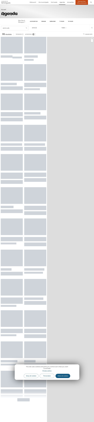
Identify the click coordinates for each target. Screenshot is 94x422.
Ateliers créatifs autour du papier (34, 85)
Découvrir (33, 2)
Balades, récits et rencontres (31, 331)
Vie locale (54, 2)
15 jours (70, 21)
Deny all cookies (31, 376)
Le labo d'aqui (6, 269)
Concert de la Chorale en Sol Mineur (34, 208)
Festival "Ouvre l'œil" (9, 84)
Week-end (53, 21)
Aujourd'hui (34, 21)
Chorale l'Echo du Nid (9, 361)
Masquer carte (87, 34)
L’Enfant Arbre (30, 361)
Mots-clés (6, 28)
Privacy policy (47, 371)
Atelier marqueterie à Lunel (11, 144)
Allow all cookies (63, 376)
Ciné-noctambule (31, 56)
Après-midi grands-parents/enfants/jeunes (33, 239)
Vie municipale (43, 2)
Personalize (47, 376)
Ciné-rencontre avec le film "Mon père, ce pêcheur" (11, 114)
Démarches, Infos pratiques (82, 2)
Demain (43, 21)
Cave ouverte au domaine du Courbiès (34, 175)
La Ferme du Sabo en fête (34, 269)
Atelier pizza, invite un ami (34, 144)
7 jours (61, 21)
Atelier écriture (6, 56)
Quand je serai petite (32, 113)
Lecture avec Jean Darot (33, 298)
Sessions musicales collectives (8, 239)
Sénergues (5, 2)
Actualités (70, 2)
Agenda (62, 2)
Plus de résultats (23, 399)
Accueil (3, 9)
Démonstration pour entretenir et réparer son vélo (10, 300)
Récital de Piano (7, 207)
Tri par (20, 34)
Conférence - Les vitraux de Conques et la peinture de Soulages (11, 175)
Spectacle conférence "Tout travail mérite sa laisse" (11, 331)
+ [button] (92, 39)
